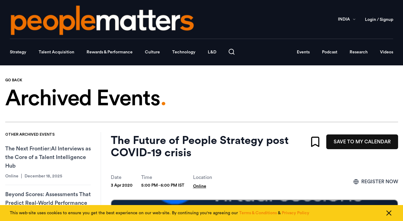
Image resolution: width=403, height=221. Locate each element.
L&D (212, 52)
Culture (152, 52)
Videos (386, 52)
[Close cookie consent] (389, 213)
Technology (184, 52)
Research (359, 52)
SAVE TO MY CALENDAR (362, 141)
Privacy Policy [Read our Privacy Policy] (295, 213)
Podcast (329, 52)
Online (199, 186)
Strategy (18, 52)
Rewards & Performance (110, 52)
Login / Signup (379, 19)
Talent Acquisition (56, 52)
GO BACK (13, 80)
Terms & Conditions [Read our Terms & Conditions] (258, 213)
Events (303, 52)
